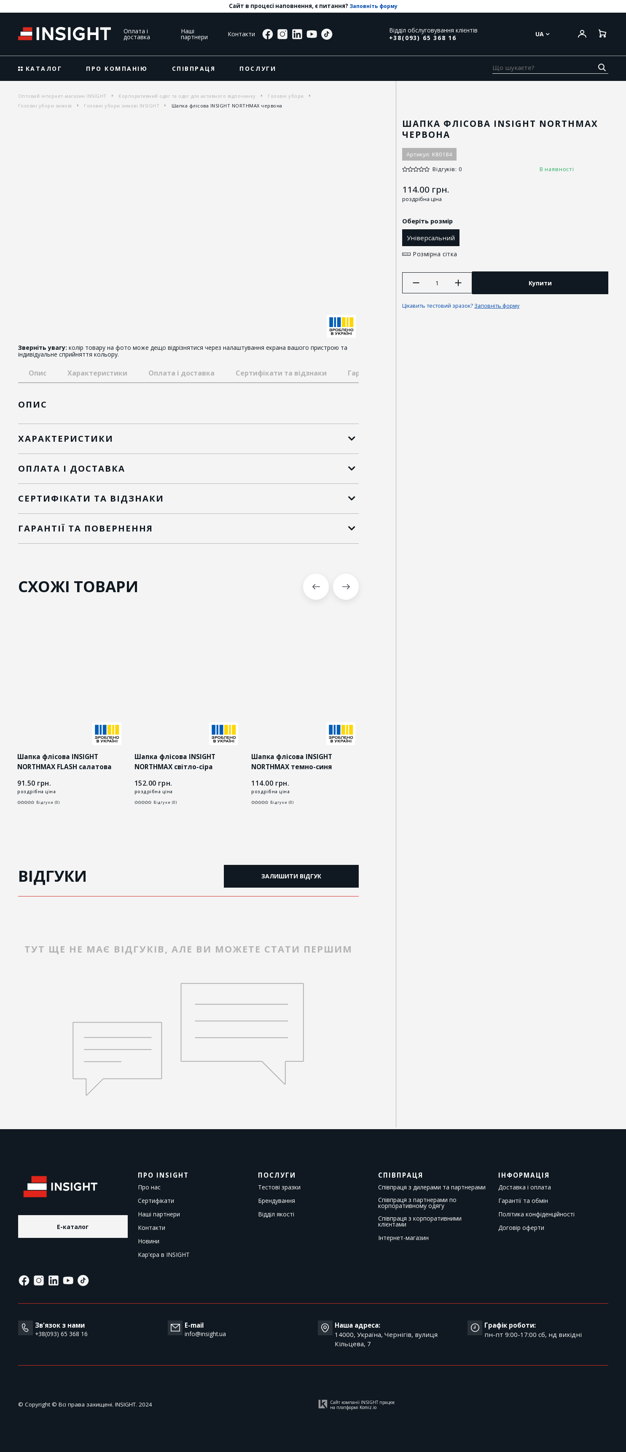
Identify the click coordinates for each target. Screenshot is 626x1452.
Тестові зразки (279, 1187)
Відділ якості (276, 1214)
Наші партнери (194, 34)
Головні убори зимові (45, 105)
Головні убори (286, 96)
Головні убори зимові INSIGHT (121, 105)
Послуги (257, 68)
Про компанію (117, 68)
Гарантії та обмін (523, 1201)
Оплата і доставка (137, 34)
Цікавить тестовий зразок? (467, 308)
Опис (37, 373)
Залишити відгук (291, 877)
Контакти (241, 34)
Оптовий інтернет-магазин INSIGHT (62, 96)
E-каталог (73, 1228)
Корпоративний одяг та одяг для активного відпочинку (187, 96)
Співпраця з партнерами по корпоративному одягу (417, 1203)
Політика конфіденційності (536, 1214)
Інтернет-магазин (403, 1238)
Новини (148, 1241)
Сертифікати (156, 1201)
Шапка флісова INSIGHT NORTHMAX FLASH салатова (66, 762)
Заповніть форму (373, 6)
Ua (542, 34)
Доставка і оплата (524, 1187)
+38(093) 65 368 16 (423, 38)
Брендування (276, 1201)
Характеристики (97, 373)
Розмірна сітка (436, 254)
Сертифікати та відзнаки (281, 373)
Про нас (149, 1187)
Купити (541, 284)
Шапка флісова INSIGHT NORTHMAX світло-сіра (176, 762)
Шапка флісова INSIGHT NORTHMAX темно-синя (293, 762)
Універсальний (433, 238)
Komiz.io (368, 1407)
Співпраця (194, 68)
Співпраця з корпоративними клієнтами (420, 1221)
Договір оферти (521, 1228)
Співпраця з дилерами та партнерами (432, 1187)
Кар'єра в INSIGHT (164, 1255)
